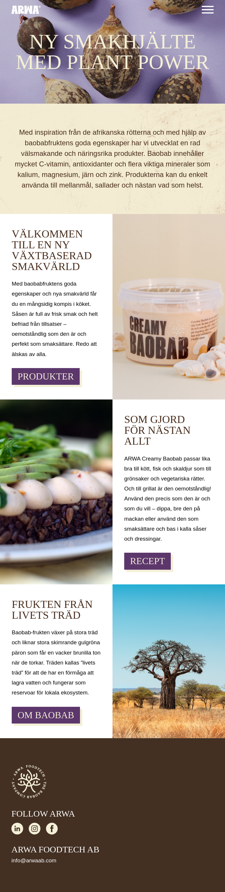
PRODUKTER (46, 376)
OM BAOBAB (46, 715)
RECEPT (147, 561)
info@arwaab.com (33, 860)
